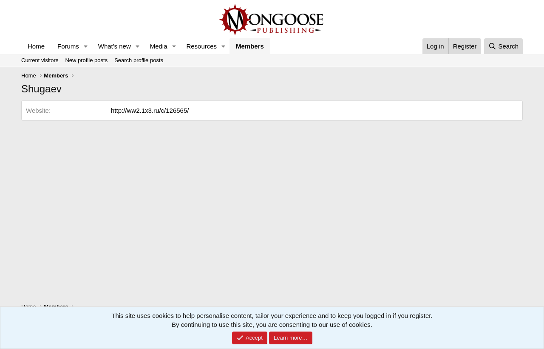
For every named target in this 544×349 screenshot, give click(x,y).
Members (250, 46)
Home (36, 46)
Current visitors (39, 60)
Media (158, 46)
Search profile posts (138, 60)
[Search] (503, 46)
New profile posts (86, 60)
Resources (201, 46)
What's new (114, 46)
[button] (86, 46)
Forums (68, 46)
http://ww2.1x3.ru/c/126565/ (150, 110)
